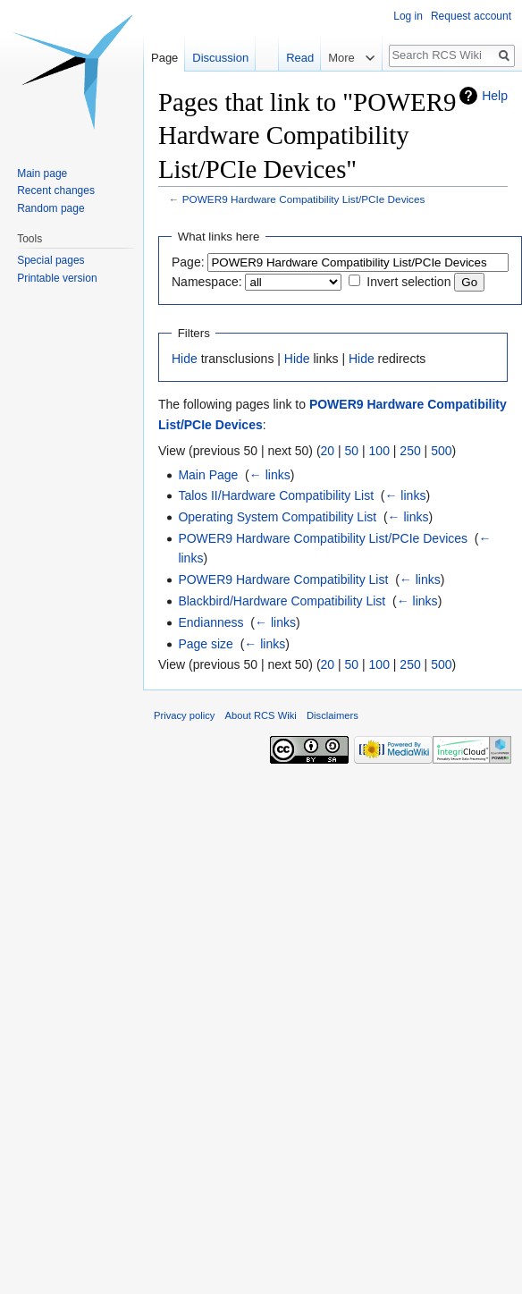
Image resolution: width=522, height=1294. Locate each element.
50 (352, 451)
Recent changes (56, 190)
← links (269, 475)
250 (410, 451)
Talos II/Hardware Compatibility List (276, 495)
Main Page (208, 475)
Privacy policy (184, 715)
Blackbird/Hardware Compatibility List (281, 601)
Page (164, 57)
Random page (50, 208)
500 (441, 451)
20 (328, 451)
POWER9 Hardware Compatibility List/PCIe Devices (303, 199)
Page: (188, 262)
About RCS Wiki (261, 715)
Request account (471, 16)
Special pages (50, 260)
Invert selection (408, 282)
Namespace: (207, 282)
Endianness (210, 622)
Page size (205, 644)
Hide (185, 358)
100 (379, 451)
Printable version (57, 278)
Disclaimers (332, 715)
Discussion (220, 57)
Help (495, 96)
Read (280, 57)
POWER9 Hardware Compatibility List (283, 579)
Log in (408, 16)
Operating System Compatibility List (277, 517)
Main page (42, 173)
